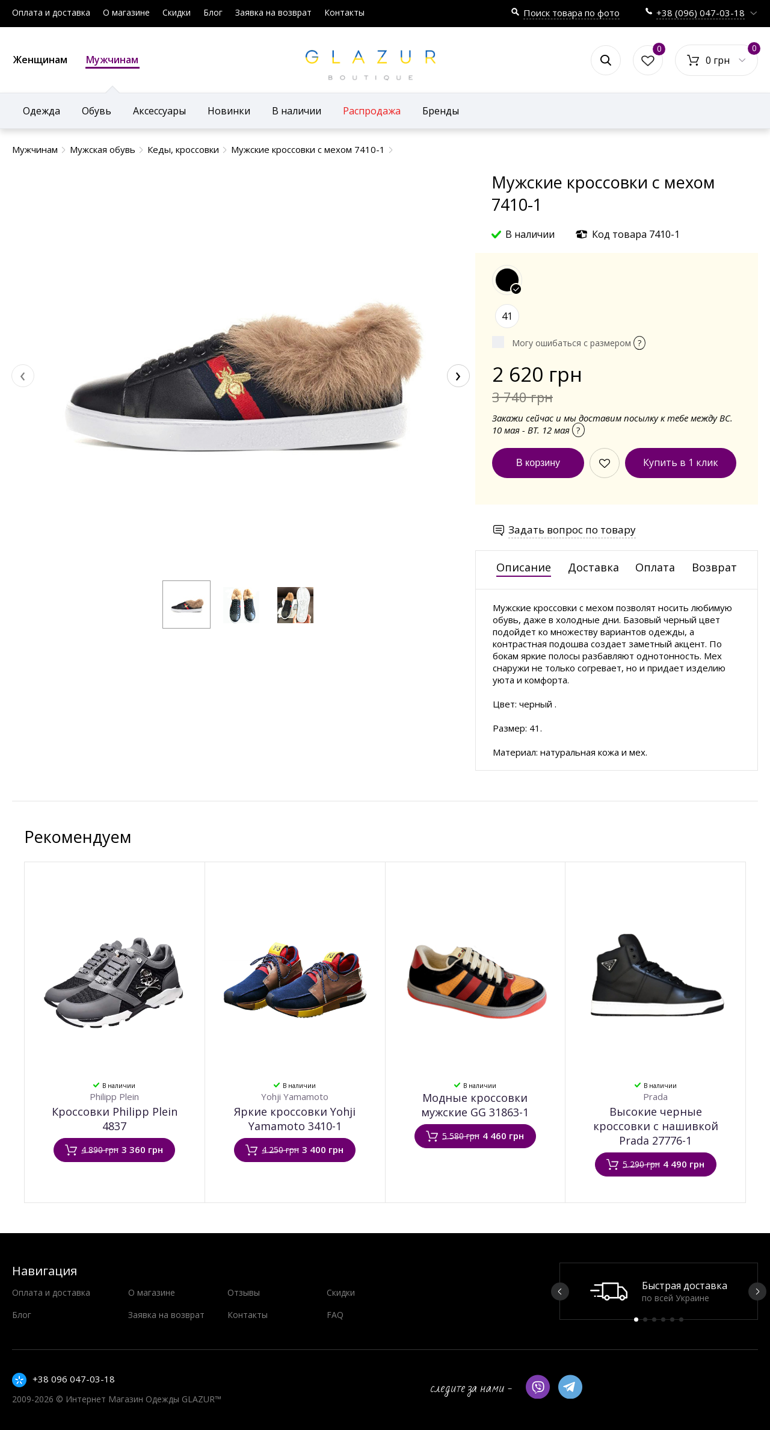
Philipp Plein (114, 1096)
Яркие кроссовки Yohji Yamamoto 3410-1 (295, 1118)
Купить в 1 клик (680, 462)
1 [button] (636, 1319)
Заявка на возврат (273, 12)
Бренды (440, 110)
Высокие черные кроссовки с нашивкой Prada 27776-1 (655, 1126)
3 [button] (654, 1319)
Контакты (344, 12)
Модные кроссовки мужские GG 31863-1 (475, 1104)
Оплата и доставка (51, 12)
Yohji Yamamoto (294, 1096)
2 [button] (645, 1319)
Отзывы (243, 1292)
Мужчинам (112, 61)
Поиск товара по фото (571, 13)
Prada (655, 1096)
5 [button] (672, 1319)
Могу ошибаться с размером (578, 343)
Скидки (176, 12)
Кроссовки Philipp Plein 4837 (114, 1118)
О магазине (126, 12)
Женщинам (40, 59)
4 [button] (663, 1319)
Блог (213, 12)
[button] (186, 604)
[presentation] (22, 375)
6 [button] (681, 1319)
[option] (659, 1291)
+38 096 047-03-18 (73, 1379)
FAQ (335, 1314)
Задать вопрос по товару (572, 529)
